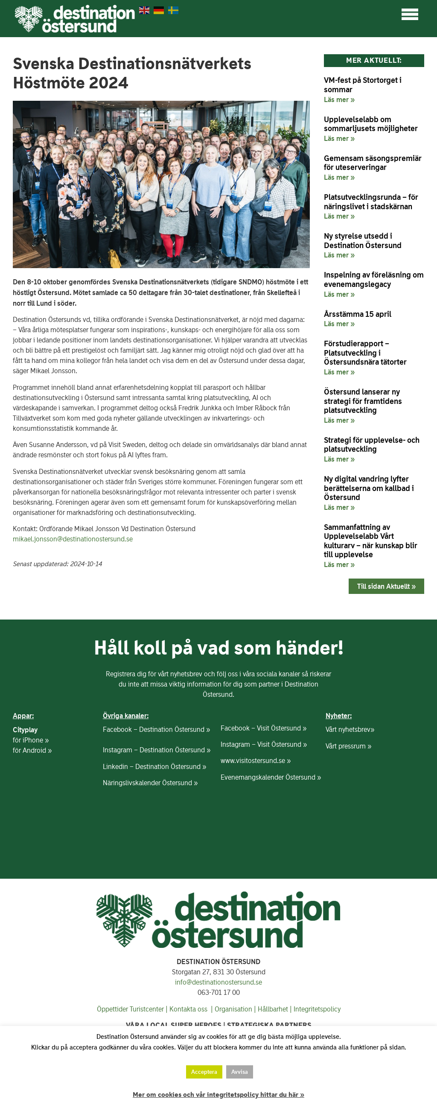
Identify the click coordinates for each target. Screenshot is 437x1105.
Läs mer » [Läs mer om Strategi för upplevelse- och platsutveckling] (339, 459)
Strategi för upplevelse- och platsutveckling (372, 444)
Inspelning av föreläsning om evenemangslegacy (374, 279)
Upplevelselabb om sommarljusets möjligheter (371, 124)
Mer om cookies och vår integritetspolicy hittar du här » (218, 1094)
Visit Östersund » (281, 728)
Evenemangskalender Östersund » (271, 777)
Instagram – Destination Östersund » (156, 750)
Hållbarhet (273, 1009)
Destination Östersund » (174, 729)
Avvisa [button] (239, 1072)
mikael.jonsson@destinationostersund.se (73, 539)
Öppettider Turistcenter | (132, 1009)
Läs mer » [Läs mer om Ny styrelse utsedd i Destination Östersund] (339, 255)
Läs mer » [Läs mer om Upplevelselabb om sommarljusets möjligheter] (339, 138)
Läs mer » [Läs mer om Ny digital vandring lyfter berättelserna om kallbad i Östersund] (339, 507)
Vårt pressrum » (348, 746)
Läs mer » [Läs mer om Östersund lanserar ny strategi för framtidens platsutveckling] (339, 420)
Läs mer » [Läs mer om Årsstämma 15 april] (339, 323)
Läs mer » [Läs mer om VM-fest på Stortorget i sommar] (339, 99)
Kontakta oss (187, 1009)
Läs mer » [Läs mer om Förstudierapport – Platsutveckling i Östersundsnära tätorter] (339, 372)
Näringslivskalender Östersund (147, 783)
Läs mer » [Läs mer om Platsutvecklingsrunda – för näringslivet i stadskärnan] (339, 216)
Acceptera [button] (204, 1072)
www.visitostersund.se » (256, 761)
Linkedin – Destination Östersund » (154, 767)
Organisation (233, 1009)
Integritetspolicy (317, 1009)
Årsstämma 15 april (357, 314)
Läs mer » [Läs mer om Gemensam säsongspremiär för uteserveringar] (339, 177)
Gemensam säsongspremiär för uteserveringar (373, 162)
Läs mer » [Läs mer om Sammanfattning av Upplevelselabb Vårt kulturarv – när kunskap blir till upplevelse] (339, 564)
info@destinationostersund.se (218, 982)
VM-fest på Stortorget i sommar (363, 84)
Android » (37, 750)
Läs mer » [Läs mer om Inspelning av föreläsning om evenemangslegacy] (339, 294)
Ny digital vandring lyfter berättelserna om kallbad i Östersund (369, 488)
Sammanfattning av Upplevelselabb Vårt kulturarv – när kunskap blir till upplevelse (370, 541)
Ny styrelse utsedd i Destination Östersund (363, 240)
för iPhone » (31, 740)
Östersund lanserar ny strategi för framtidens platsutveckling (363, 401)
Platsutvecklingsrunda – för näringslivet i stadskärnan (371, 201)
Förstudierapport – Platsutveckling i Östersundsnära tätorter (365, 353)
